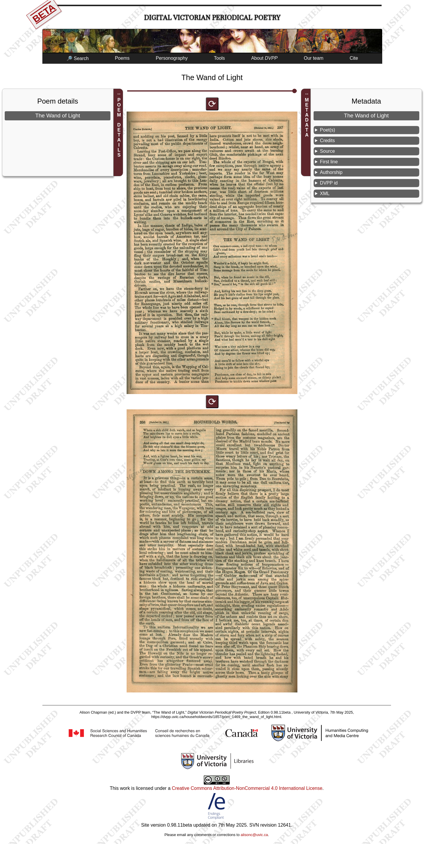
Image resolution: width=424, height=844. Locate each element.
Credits (327, 140)
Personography (172, 58)
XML (325, 193)
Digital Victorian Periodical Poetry (212, 17)
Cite (354, 58)
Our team (314, 58)
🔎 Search (78, 58)
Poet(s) (327, 129)
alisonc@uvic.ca (254, 835)
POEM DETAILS (119, 127)
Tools (219, 58)
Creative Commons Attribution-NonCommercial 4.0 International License (247, 788)
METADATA (306, 117)
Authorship (331, 172)
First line (329, 161)
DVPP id (329, 182)
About (264, 58)
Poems (122, 58)
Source (327, 151)
